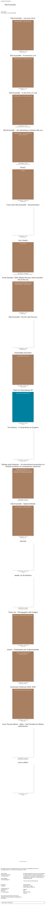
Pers (24, 890)
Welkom (25, 889)
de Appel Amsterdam (6, 1)
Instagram (3, 884)
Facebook (3, 886)
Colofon (25, 893)
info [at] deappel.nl (5, 879)
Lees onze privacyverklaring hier (30, 881)
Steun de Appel (26, 892)
